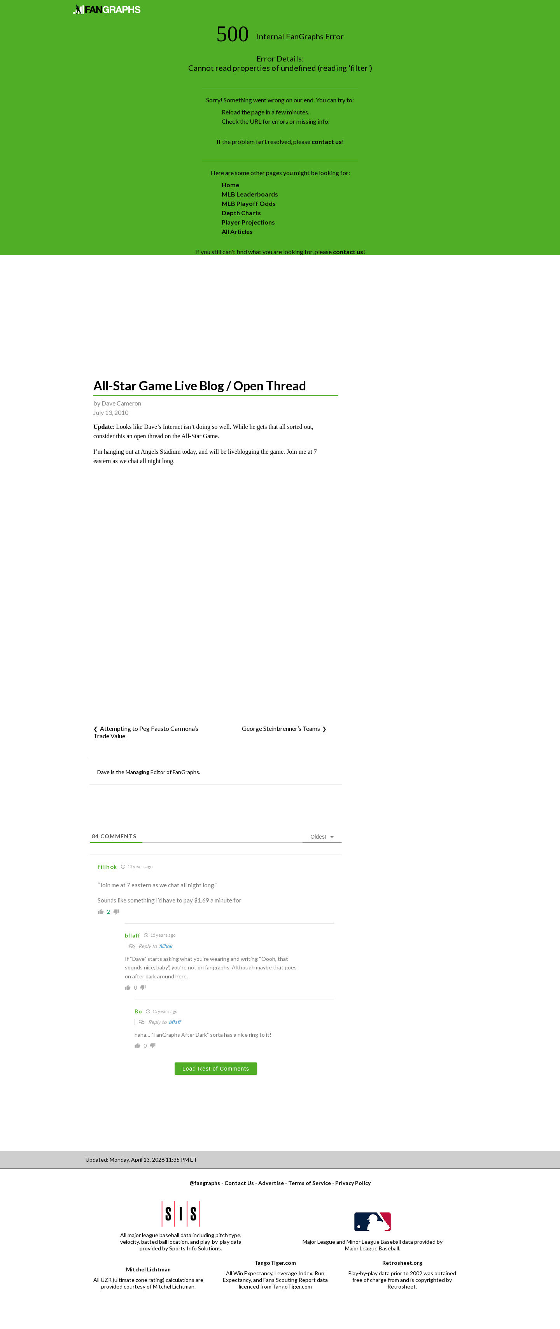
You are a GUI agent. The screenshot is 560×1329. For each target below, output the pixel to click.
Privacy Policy (353, 1183)
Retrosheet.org (402, 1262)
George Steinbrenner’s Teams (281, 728)
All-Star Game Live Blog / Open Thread (199, 385)
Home (230, 184)
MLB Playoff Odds (249, 203)
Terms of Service (309, 1183)
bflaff (174, 1022)
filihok (165, 946)
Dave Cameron (121, 403)
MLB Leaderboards (250, 194)
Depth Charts (241, 212)
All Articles (237, 231)
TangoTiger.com (275, 1262)
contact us (327, 141)
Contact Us (239, 1183)
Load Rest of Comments (215, 1069)
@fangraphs (204, 1183)
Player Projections (248, 222)
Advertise (271, 1183)
